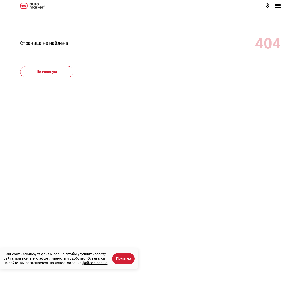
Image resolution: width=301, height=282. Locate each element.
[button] (268, 6)
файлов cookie (94, 263)
